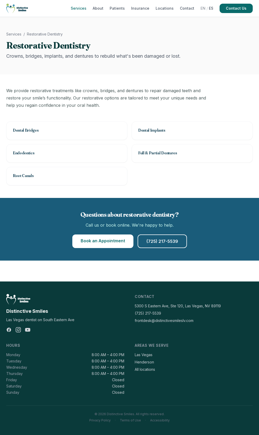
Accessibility (160, 420)
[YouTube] (27, 329)
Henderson (144, 362)
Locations (165, 8)
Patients (117, 8)
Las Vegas (143, 354)
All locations (145, 369)
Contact (187, 8)
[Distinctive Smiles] (17, 8)
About (98, 8)
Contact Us (236, 8)
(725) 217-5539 (162, 241)
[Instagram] (18, 329)
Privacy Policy (100, 420)
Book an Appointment (103, 240)
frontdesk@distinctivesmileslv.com (164, 320)
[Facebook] (8, 329)
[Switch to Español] (207, 8)
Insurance (140, 8)
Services (78, 8)
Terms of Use (130, 420)
